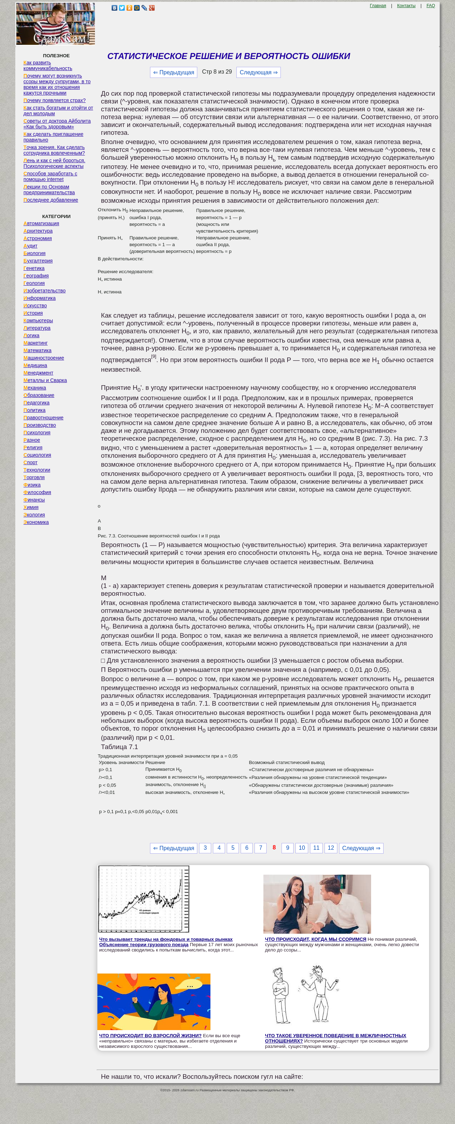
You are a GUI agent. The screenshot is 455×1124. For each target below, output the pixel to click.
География (36, 276)
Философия (37, 492)
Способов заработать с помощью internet (50, 176)
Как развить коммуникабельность (47, 65)
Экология (34, 515)
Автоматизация (41, 223)
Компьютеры (38, 320)
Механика (34, 388)
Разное (31, 440)
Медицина (35, 365)
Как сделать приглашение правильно (53, 137)
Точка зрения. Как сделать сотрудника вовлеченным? (54, 150)
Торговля (34, 477)
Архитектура (38, 231)
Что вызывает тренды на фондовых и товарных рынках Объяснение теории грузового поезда (165, 942)
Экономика (36, 522)
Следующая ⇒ (259, 72)
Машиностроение (43, 358)
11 (316, 848)
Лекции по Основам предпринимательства (49, 189)
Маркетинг (35, 343)
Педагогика (36, 402)
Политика (34, 410)
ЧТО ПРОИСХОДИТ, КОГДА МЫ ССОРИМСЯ (315, 939)
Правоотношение (43, 417)
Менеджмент (38, 373)
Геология (34, 283)
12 (331, 848)
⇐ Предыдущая (173, 72)
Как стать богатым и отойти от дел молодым (58, 110)
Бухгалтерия (38, 261)
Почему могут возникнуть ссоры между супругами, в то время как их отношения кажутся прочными (57, 84)
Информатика (39, 298)
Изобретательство (44, 290)
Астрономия (37, 238)
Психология (36, 432)
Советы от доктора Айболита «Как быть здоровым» (57, 123)
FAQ (431, 5)
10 (302, 848)
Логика (31, 335)
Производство (39, 425)
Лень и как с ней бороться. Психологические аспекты (54, 163)
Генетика (33, 268)
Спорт (30, 462)
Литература (36, 328)
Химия (30, 507)
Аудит (30, 246)
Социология (37, 455)
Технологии (36, 470)
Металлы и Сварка (45, 380)
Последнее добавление (50, 200)
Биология (34, 253)
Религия (32, 447)
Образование (38, 395)
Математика (37, 350)
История (33, 313)
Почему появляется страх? (54, 100)
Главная (378, 5)
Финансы (34, 500)
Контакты (406, 5)
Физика (32, 485)
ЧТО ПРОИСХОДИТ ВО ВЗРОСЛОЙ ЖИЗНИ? (150, 1035)
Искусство (35, 305)
